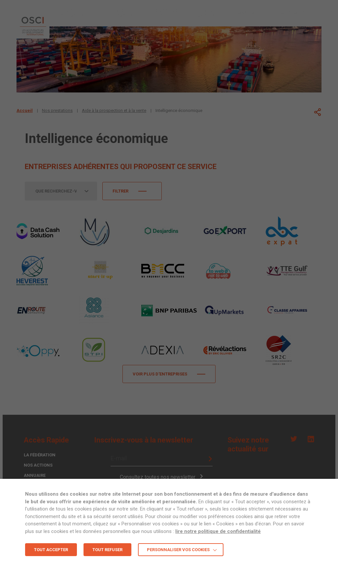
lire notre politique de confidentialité (218, 531)
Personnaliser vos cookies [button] (178, 549)
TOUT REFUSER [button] (107, 549)
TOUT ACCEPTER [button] (51, 549)
